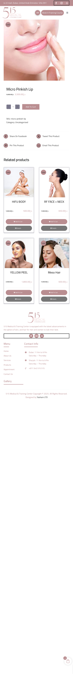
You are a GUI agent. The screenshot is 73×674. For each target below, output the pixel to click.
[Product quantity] (13, 107)
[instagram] (61, 3)
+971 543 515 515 (37, 368)
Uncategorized (21, 122)
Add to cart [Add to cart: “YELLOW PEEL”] (18, 292)
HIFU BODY (19, 201)
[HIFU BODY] (19, 182)
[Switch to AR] (37, 12)
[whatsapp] (67, 3)
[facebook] (56, 3)
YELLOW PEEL (19, 272)
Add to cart (31, 107)
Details (19, 228)
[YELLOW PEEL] (19, 253)
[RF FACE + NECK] (54, 182)
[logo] (12, 8)
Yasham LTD (42, 397)
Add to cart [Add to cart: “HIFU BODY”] (18, 221)
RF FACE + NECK (54, 201)
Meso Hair (54, 272)
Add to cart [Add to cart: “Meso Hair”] (54, 292)
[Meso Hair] (54, 253)
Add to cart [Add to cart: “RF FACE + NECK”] (54, 221)
